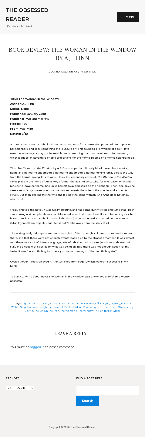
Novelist (58, 306)
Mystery (115, 303)
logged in (37, 347)
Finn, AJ (72, 71)
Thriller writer (112, 310)
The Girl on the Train (46, 310)
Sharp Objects (119, 306)
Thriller (99, 310)
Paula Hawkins (73, 306)
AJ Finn (44, 303)
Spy (131, 306)
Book (62, 303)
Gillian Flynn (102, 303)
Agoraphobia (30, 303)
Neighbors (45, 306)
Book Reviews (57, 71)
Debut (71, 303)
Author (53, 303)
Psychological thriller (96, 306)
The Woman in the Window (76, 310)
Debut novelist (85, 303)
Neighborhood (29, 306)
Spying (29, 310)
